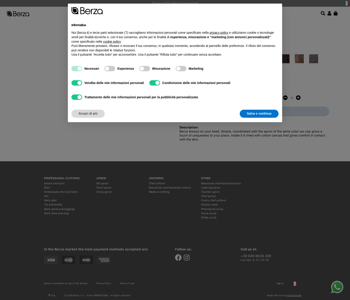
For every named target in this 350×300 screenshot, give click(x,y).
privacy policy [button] (219, 32)
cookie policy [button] (112, 41)
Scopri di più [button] (88, 113)
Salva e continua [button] (259, 113)
